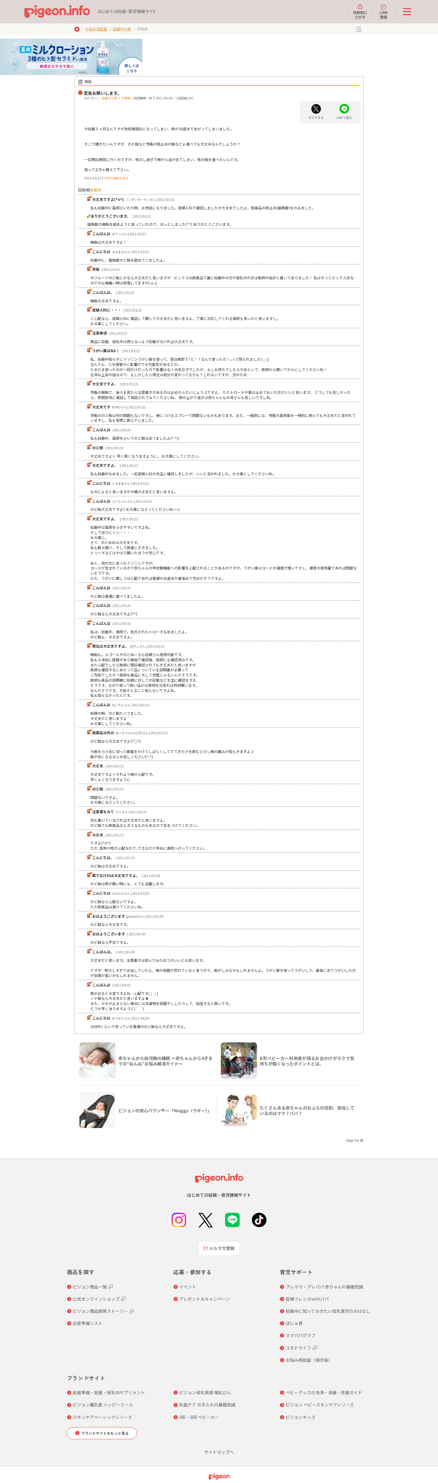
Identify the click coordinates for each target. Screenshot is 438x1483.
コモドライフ (298, 1348)
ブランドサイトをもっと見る (105, 1433)
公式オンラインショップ (96, 1299)
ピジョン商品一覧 (90, 1287)
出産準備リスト (88, 1323)
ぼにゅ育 (294, 1323)
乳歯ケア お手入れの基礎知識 (207, 1405)
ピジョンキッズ (300, 1417)
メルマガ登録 (219, 1248)
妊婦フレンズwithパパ (307, 1299)
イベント (187, 1287)
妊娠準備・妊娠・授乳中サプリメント (109, 1392)
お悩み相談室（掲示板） (309, 1360)
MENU (358, 29)
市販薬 (126, 98)
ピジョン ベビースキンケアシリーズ (320, 1405)
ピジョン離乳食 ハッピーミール (103, 1405)
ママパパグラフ (300, 1335)
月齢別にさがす (360, 11)
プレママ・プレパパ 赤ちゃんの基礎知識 (324, 1287)
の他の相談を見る (116, 178)
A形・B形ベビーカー (199, 1417)
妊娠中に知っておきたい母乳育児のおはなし (328, 1311)
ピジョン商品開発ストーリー (100, 1311)
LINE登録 (384, 11)
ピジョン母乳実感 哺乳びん (205, 1392)
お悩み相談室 (96, 28)
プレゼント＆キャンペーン (204, 1299)
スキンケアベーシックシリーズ (102, 1417)
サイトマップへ (219, 1452)
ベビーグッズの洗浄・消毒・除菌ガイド (324, 1392)
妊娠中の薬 (122, 28)
